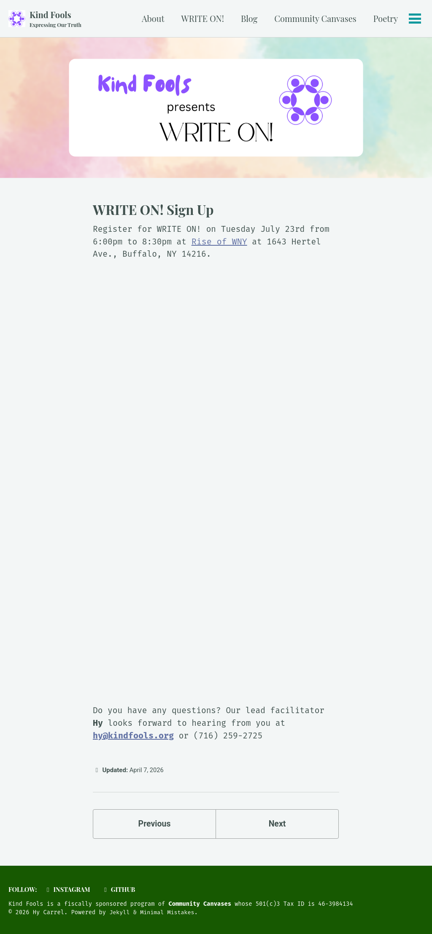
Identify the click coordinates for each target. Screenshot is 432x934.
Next (277, 826)
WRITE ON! (202, 18)
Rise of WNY (222, 242)
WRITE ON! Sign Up (153, 210)
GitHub (120, 890)
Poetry (385, 18)
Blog (248, 18)
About (152, 18)
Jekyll (119, 912)
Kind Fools (56, 19)
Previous (154, 826)
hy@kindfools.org (133, 737)
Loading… (216, 487)
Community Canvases (315, 18)
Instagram (68, 890)
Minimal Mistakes (169, 912)
